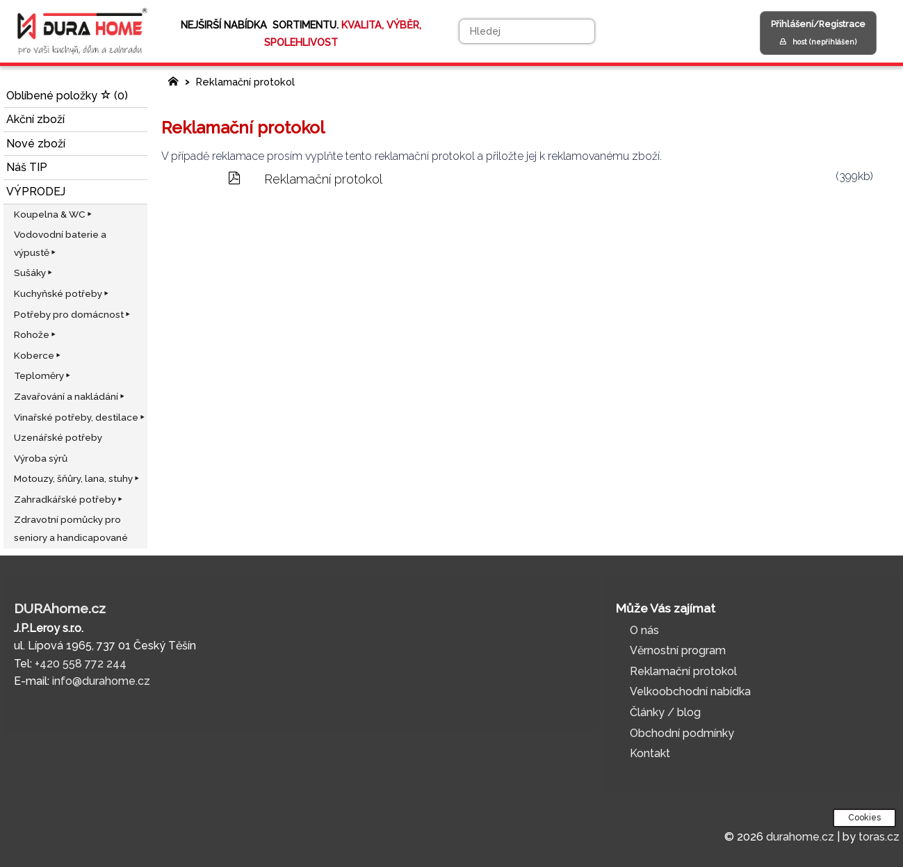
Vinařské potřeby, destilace (80, 417)
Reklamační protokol (244, 82)
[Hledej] (527, 31)
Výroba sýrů (40, 458)
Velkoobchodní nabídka (690, 691)
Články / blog (665, 712)
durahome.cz (800, 836)
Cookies (864, 818)
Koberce (38, 355)
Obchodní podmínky (682, 733)
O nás (644, 630)
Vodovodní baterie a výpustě (60, 243)
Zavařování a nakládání (70, 396)
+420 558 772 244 (81, 663)
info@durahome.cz (101, 681)
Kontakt (650, 753)
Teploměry (43, 375)
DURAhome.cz (60, 608)
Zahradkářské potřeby (69, 499)
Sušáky (34, 272)
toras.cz (879, 836)
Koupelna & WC (54, 214)
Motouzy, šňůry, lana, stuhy (77, 478)
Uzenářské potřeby (58, 437)
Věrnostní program (678, 650)
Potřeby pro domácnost (73, 314)
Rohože (36, 334)
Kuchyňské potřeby (62, 293)
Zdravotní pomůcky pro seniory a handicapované (71, 528)
